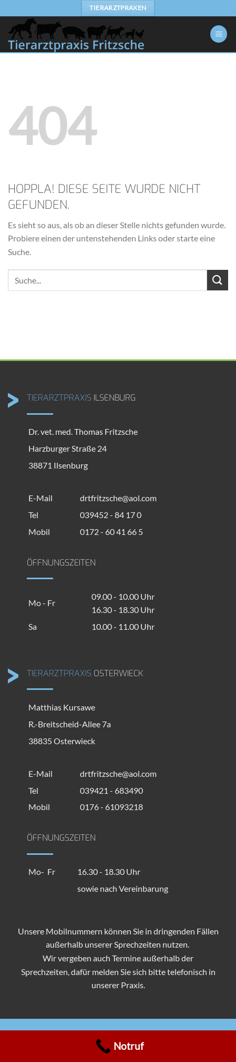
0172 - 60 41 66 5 (111, 532)
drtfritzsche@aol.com (118, 498)
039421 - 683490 (111, 790)
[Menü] (218, 34)
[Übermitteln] (217, 280)
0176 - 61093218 (111, 807)
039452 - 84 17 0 (110, 515)
